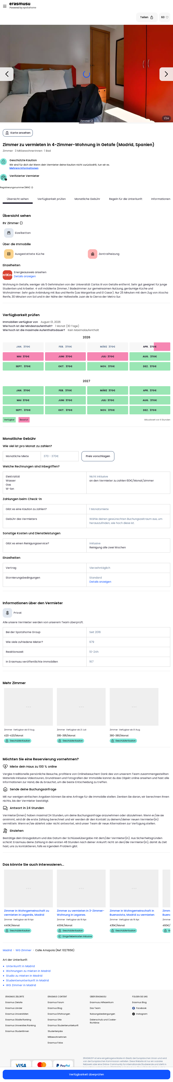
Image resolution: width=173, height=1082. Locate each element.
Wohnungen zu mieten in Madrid (28, 971)
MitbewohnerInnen (57, 1037)
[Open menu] (5, 6)
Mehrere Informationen (23, 168)
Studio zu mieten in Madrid (24, 976)
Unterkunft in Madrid (20, 966)
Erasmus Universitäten (16, 1013)
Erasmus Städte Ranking (18, 1019)
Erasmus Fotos (55, 1042)
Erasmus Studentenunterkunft (63, 1025)
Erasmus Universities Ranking (20, 1025)
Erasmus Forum (56, 1002)
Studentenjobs (55, 1031)
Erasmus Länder (13, 1008)
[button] (32, 187)
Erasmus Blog (55, 1008)
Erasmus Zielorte (13, 1002)
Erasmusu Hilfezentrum (102, 1002)
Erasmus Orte (54, 1019)
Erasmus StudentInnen (17, 1031)
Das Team (95, 1008)
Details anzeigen (25, 276)
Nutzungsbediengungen (102, 1013)
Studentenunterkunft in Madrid (27, 980)
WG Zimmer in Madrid (21, 985)
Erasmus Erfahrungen (59, 1013)
